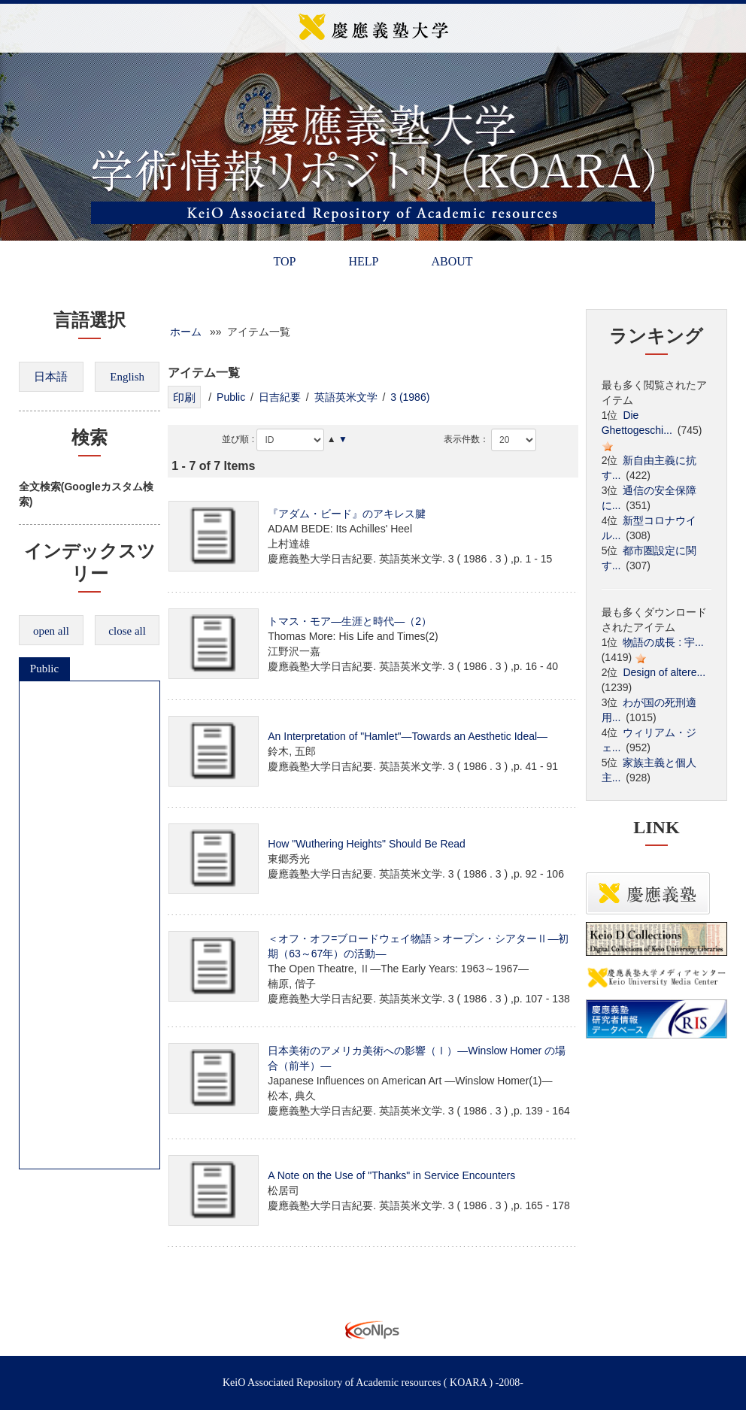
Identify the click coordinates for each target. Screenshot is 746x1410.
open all (51, 631)
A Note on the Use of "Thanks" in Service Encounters (391, 1175)
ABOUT (451, 261)
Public (44, 669)
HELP (363, 261)
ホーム (186, 332)
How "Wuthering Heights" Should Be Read (366, 844)
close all (127, 631)
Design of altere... (664, 672)
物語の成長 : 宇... (663, 642)
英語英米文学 (346, 397)
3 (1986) (409, 397)
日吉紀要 (280, 397)
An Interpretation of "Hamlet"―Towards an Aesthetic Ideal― (407, 736)
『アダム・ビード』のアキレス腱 (347, 514)
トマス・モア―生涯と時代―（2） (350, 621)
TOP (284, 261)
